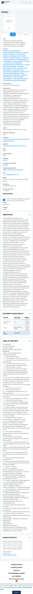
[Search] (22, 2)
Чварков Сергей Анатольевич (12, 63)
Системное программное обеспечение (14, 145)
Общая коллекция (8, 141)
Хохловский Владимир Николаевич (13, 73)
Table (12, 34)
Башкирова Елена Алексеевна (12, 75)
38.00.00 (5, 165)
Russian (5, 160)
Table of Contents (10, 341)
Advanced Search (16, 564)
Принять (16, 592)
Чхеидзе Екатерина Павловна (12, 57)
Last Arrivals (16, 576)
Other (4, 155)
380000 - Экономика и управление (13, 169)
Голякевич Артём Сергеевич (21, 61)
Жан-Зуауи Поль (7, 77)
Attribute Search (16, 567)
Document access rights (13, 313)
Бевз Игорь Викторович (20, 78)
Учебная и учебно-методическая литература (16, 139)
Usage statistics (10, 537)
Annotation (7, 215)
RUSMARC (26, 34)
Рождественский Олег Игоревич (12, 52)
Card (19, 34)
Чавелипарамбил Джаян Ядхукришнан (14, 80)
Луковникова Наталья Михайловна (13, 64)
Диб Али (24, 75)
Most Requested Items (16, 579)
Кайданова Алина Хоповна (18, 56)
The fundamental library (16, 573)
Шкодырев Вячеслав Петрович (20, 71)
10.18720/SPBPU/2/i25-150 (11, 174)
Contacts (16, 570)
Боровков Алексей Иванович (11, 50)
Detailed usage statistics (10, 555)
